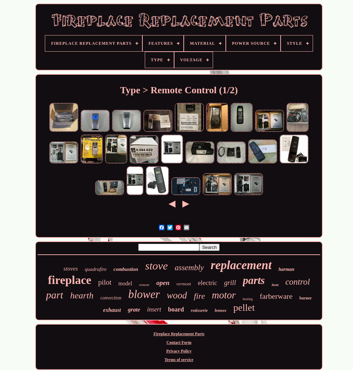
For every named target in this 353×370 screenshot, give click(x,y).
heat (275, 285)
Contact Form (179, 342)
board (176, 309)
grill (230, 282)
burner (306, 298)
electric (207, 282)
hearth (81, 295)
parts (254, 280)
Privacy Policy (179, 351)
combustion (125, 269)
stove (156, 266)
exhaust (112, 310)
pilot (105, 282)
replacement (241, 265)
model (125, 283)
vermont (183, 283)
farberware (276, 296)
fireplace (69, 280)
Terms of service (178, 359)
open (162, 282)
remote (144, 285)
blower (144, 294)
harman (286, 269)
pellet (244, 307)
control (297, 281)
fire (199, 296)
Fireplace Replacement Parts (178, 333)
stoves (70, 268)
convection (110, 297)
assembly (189, 267)
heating (248, 299)
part (54, 294)
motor (224, 294)
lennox (220, 310)
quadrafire (96, 269)
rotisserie (199, 310)
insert (154, 309)
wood (177, 295)
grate (134, 309)
